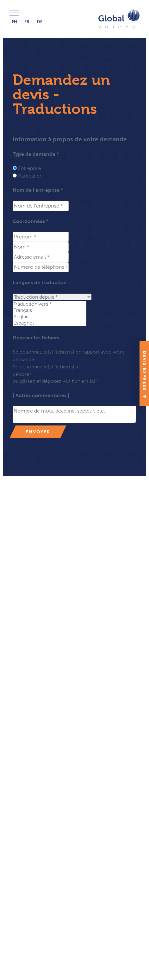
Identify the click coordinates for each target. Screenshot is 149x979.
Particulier (29, 176)
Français (49, 310)
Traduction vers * (49, 304)
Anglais (49, 317)
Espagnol (49, 323)
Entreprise (29, 168)
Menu (14, 13)
